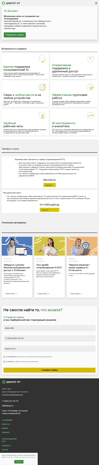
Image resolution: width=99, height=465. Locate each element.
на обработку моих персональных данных (26, 361)
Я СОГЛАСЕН (22, 361)
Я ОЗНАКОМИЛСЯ (29, 356)
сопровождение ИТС (9, 440)
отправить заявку (49, 370)
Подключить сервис (15, 35)
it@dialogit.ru (8, 405)
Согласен (19, 461)
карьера (5, 432)
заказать (48, 185)
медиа (5, 428)
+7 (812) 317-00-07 (10, 401)
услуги (5, 449)
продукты (6, 445)
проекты (6, 424)
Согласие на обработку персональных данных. (21, 457)
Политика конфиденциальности (12, 395)
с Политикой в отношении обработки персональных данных (34, 356)
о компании (7, 420)
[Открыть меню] (96, 3)
